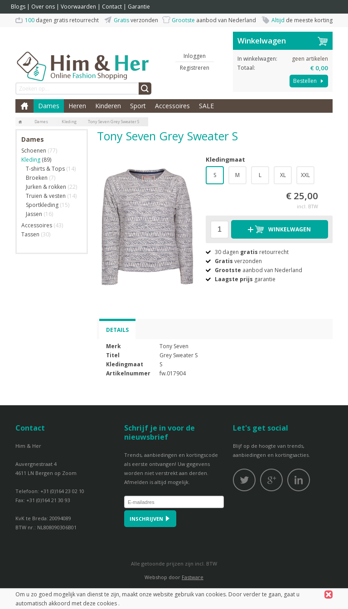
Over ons (43, 6)
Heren (77, 105)
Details (117, 330)
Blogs (18, 6)
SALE (206, 105)
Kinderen (108, 105)
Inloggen (195, 56)
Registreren (194, 68)
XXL (305, 175)
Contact (112, 6)
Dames (48, 105)
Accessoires (172, 105)
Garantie (139, 6)
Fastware (192, 577)
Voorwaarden (78, 6)
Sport (138, 105)
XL (283, 175)
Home (24, 105)
